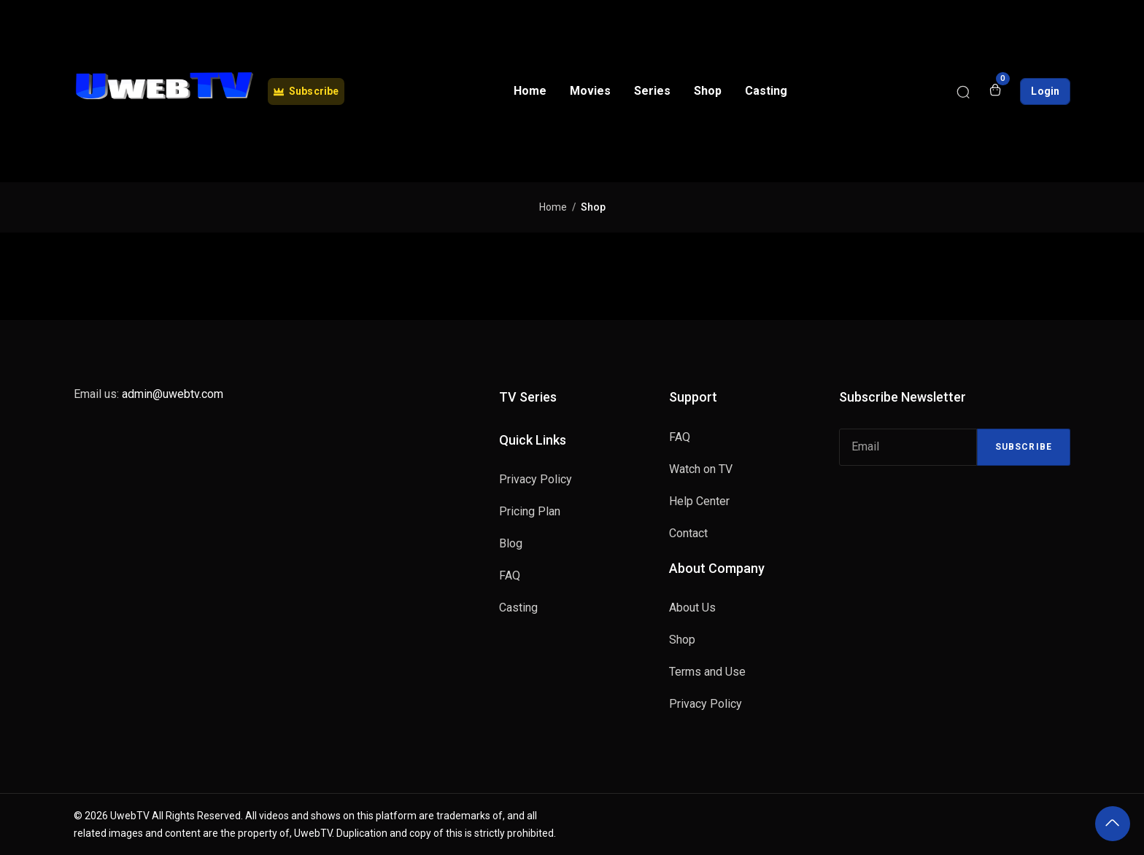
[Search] (963, 91)
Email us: (148, 394)
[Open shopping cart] (995, 91)
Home (553, 207)
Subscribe (1023, 447)
